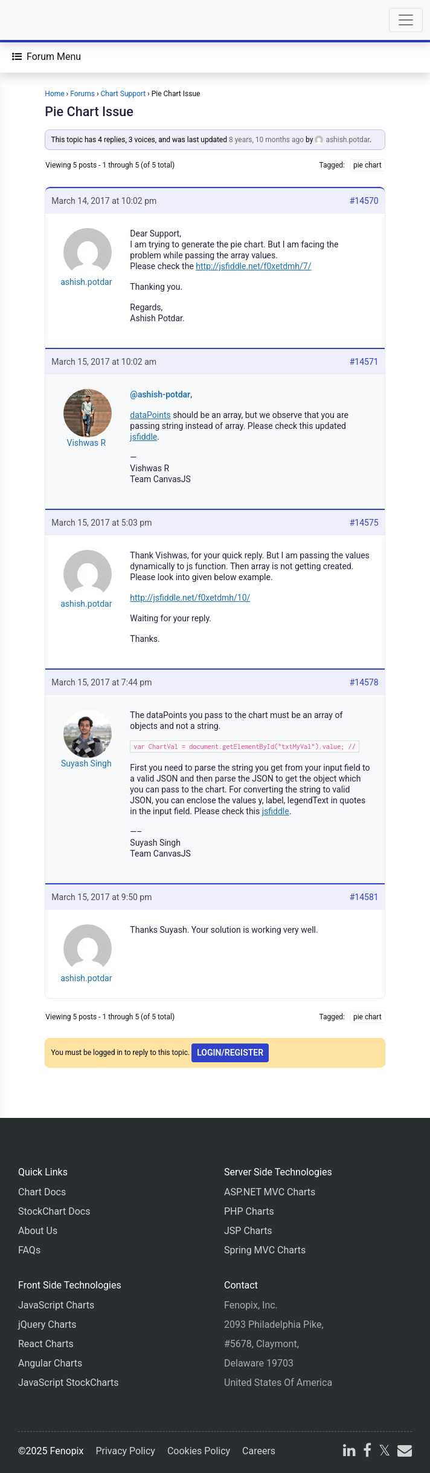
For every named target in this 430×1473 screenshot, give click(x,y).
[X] (384, 1452)
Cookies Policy (198, 1451)
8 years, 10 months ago (266, 140)
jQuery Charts (47, 1324)
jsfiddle (143, 437)
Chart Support (123, 94)
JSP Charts (248, 1230)
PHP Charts (249, 1211)
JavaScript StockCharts (68, 1382)
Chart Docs (42, 1192)
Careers (258, 1451)
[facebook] (367, 1452)
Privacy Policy (125, 1451)
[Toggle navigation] (406, 20)
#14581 (364, 897)
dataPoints (150, 415)
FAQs (29, 1250)
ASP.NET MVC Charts (269, 1192)
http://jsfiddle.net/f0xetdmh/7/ (253, 266)
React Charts (46, 1344)
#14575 (364, 522)
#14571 (364, 362)
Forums (82, 94)
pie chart (367, 165)
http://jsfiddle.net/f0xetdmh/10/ (190, 598)
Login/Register (230, 1052)
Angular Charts (50, 1363)
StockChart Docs (54, 1211)
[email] (403, 1452)
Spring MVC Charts (265, 1250)
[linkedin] (349, 1452)
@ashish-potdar (160, 394)
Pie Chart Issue (89, 111)
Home (54, 94)
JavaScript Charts (56, 1305)
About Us (37, 1230)
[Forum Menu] (46, 57)
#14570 (364, 201)
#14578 (364, 682)
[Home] (43, 20)
